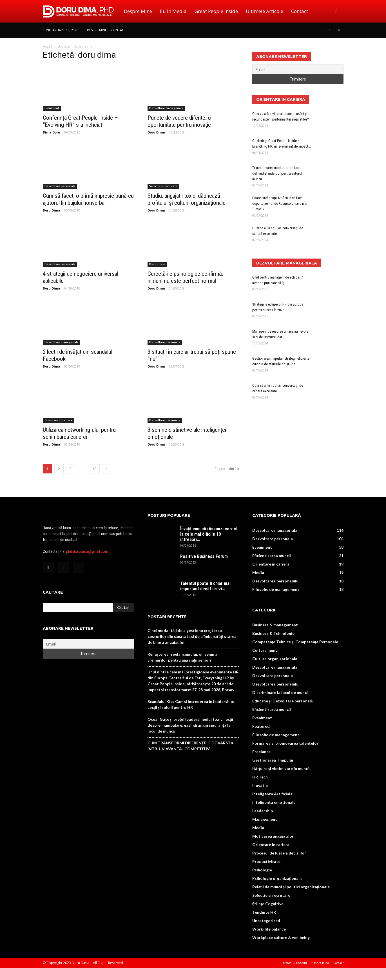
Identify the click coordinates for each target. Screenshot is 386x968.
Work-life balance (269, 929)
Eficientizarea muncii (271, 555)
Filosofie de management (275, 589)
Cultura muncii (266, 650)
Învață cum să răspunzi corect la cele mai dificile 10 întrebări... (209, 534)
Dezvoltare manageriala (166, 108)
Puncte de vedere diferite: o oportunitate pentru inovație (179, 121)
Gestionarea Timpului (272, 760)
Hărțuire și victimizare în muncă (281, 768)
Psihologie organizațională (277, 878)
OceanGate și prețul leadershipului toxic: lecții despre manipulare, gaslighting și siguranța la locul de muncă (190, 725)
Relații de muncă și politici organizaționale (291, 886)
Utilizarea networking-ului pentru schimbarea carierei (79, 433)
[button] (336, 11)
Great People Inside (216, 11)
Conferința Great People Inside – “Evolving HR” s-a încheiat (80, 121)
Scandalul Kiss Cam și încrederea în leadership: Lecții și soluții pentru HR (191, 704)
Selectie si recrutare (163, 186)
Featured (261, 726)
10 (94, 468)
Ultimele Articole (264, 11)
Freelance (261, 751)
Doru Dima (156, 132)
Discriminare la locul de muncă (280, 692)
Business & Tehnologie (273, 633)
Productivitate (266, 861)
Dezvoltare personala (59, 186)
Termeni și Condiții (294, 963)
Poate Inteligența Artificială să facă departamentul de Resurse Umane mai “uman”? (279, 203)
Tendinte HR (264, 912)
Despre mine (138, 11)
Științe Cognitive (268, 903)
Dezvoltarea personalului (276, 580)
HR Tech (260, 777)
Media (258, 572)
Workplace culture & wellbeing (281, 937)
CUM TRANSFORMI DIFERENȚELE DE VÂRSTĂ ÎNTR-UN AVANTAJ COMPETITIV (190, 745)
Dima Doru (51, 132)
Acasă (47, 46)
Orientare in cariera (58, 420)
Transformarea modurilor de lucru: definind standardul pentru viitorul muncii (277, 173)
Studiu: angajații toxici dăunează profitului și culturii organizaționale (187, 199)
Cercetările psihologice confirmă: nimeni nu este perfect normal (185, 277)
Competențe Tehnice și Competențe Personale (295, 641)
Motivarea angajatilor (273, 836)
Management (264, 819)
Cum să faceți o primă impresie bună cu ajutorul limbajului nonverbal (88, 199)
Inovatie (260, 785)
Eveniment (51, 108)
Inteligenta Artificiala (272, 793)
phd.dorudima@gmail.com (87, 551)
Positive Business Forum (204, 556)
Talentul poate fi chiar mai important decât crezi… (205, 586)
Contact (299, 11)
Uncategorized (266, 920)
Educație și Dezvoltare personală (282, 700)
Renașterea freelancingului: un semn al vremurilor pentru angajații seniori (183, 657)
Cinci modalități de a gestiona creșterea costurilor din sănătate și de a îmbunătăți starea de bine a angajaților (192, 636)
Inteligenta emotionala (274, 802)
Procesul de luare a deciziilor (279, 853)
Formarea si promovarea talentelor (285, 743)
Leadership (262, 810)
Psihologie (157, 264)
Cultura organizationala (274, 658)
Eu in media (173, 11)
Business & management (275, 624)
